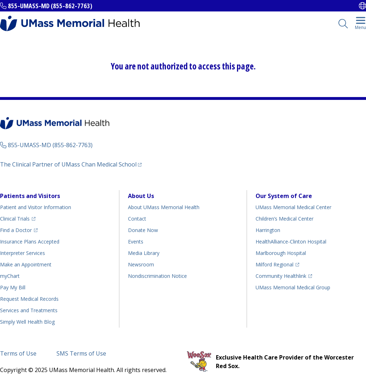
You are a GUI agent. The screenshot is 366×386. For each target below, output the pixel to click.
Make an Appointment (25, 264)
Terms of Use (18, 353)
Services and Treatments (29, 310)
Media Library (143, 253)
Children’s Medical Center (284, 218)
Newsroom (141, 264)
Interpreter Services (22, 253)
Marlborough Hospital (281, 253)
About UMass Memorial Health (163, 207)
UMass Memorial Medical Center (293, 207)
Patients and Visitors (30, 196)
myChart (10, 275)
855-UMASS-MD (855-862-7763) (50, 5)
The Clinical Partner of (68, 164)
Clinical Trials (15, 218)
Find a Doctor (16, 230)
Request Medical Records (29, 298)
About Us (141, 196)
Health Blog (27, 321)
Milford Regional (274, 264)
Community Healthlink (281, 275)
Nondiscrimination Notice (157, 275)
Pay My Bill (12, 287)
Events (135, 241)
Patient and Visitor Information (35, 207)
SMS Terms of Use (81, 353)
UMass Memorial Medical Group (293, 287)
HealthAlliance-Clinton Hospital (291, 241)
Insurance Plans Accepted (29, 241)
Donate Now (143, 230)
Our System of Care (284, 196)
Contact (137, 218)
